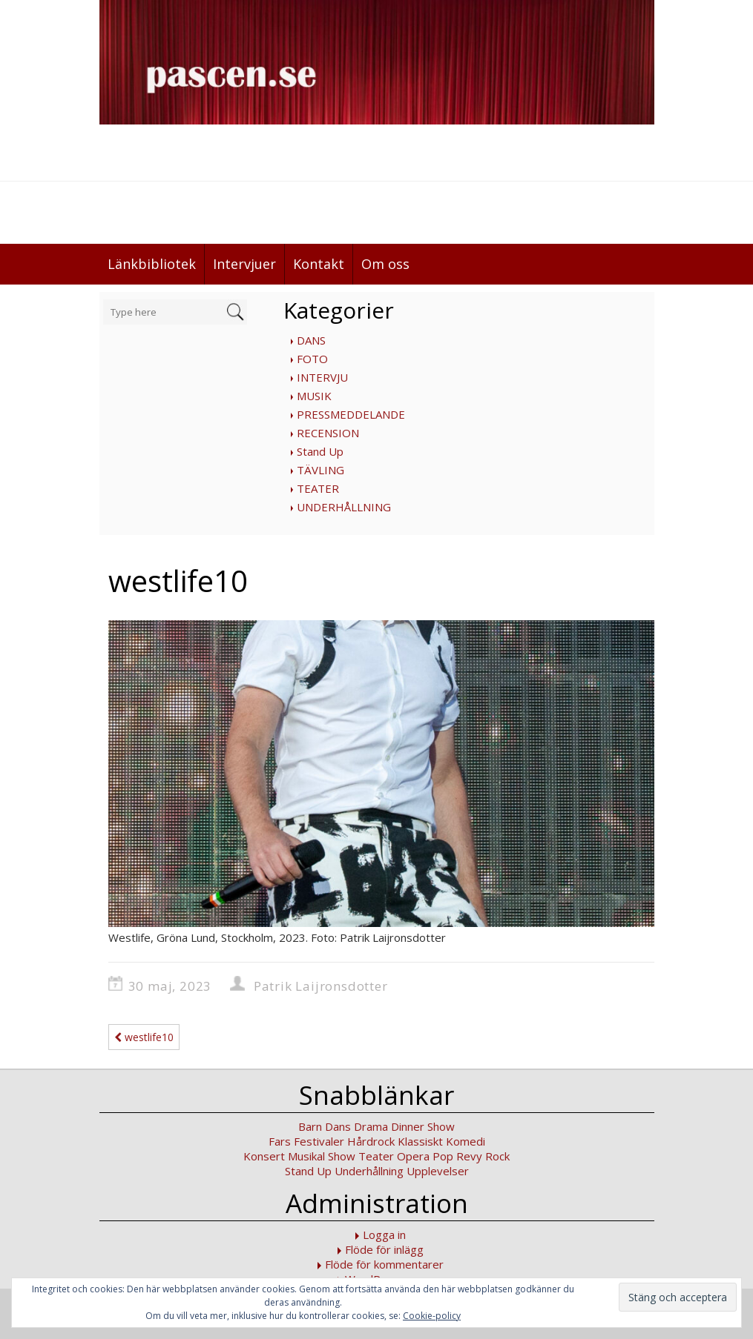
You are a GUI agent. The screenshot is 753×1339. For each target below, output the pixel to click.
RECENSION (328, 432)
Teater (376, 1156)
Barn (310, 1126)
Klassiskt (420, 1141)
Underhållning (369, 1170)
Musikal (306, 1156)
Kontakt (318, 264)
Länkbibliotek (152, 264)
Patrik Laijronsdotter (321, 985)
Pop (443, 1156)
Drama (371, 1126)
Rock (497, 1156)
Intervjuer (244, 264)
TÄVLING (320, 469)
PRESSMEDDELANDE (351, 414)
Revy (469, 1156)
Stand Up (320, 451)
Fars (280, 1141)
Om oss (385, 264)
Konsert (264, 1156)
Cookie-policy (432, 1315)
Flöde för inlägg (384, 1249)
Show (341, 1156)
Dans (338, 1126)
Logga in (384, 1234)
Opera (413, 1156)
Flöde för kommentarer (384, 1264)
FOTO (312, 358)
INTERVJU (322, 377)
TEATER (318, 488)
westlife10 (144, 1037)
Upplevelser (438, 1170)
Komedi (465, 1141)
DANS (311, 340)
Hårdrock (371, 1141)
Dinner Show (423, 1126)
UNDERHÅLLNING (344, 506)
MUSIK (314, 395)
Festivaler (319, 1141)
